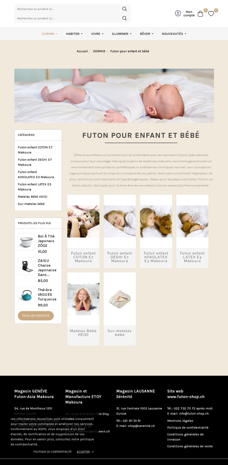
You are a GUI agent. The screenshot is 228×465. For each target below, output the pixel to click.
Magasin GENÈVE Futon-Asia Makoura (34, 385)
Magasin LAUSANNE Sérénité (135, 385)
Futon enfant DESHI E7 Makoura (35, 153)
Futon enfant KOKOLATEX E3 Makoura (36, 165)
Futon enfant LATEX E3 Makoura (34, 178)
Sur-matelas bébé (31, 195)
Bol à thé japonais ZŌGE (46, 232)
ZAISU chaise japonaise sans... (47, 259)
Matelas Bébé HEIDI (32, 188)
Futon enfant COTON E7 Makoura (35, 141)
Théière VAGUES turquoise (47, 286)
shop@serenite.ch (141, 417)
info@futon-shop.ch (194, 405)
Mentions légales (180, 412)
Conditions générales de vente (190, 437)
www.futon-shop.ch (186, 388)
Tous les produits (36, 307)
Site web (186, 385)
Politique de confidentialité (53, 451)
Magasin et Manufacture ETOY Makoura (83, 388)
